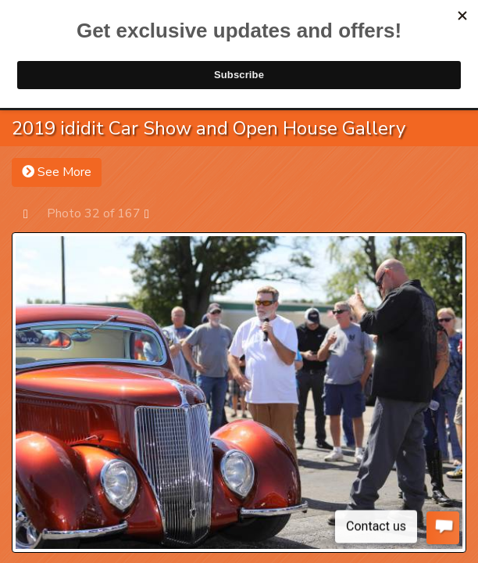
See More (56, 172)
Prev (33, 213)
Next (154, 213)
